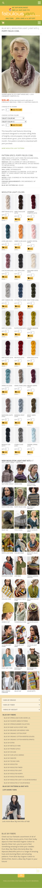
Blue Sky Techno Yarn (11, 761)
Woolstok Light (19, 28)
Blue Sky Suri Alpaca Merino (14, 755)
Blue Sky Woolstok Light (13, 771)
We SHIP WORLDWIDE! (20, 7)
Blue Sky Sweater (10, 758)
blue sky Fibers (9, 715)
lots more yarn (10, 790)
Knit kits (33, 28)
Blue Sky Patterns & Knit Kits (15, 786)
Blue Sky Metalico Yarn (12, 746)
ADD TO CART (16, 110)
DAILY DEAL (9, 18)
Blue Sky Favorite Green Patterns (16, 721)
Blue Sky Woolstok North (13, 774)
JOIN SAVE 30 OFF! (25, 18)
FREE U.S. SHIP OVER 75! (21, 10)
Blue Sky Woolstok (11, 764)
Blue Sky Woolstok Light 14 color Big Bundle (20, 780)
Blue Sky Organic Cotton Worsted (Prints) (19, 740)
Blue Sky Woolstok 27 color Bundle (17, 783)
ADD (4, 218)
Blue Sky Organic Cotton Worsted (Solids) (19, 737)
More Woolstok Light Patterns (13, 148)
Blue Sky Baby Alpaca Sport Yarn (15, 727)
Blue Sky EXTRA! (9, 743)
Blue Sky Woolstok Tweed (13, 768)
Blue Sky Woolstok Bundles (14, 777)
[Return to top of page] (21, 876)
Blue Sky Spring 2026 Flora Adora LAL (17, 718)
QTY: (3, 110)
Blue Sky (6, 28)
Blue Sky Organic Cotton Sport (15, 734)
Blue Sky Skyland (10, 752)
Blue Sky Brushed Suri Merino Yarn (16, 730)
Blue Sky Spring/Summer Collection (17, 724)
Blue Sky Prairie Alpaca (12, 749)
